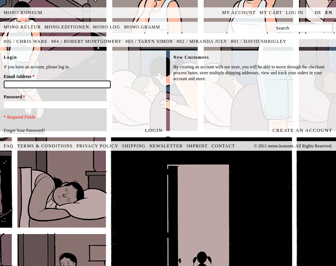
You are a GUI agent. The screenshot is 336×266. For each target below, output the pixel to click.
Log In (295, 12)
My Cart (271, 12)
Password (14, 96)
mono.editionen (66, 27)
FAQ (9, 146)
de (318, 12)
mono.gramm (142, 27)
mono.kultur (22, 27)
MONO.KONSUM (23, 12)
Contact (223, 146)
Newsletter (166, 146)
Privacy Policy (97, 146)
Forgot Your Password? (24, 130)
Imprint (197, 146)
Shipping (134, 146)
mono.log (106, 27)
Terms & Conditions (45, 146)
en (328, 12)
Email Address (19, 76)
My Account (239, 12)
